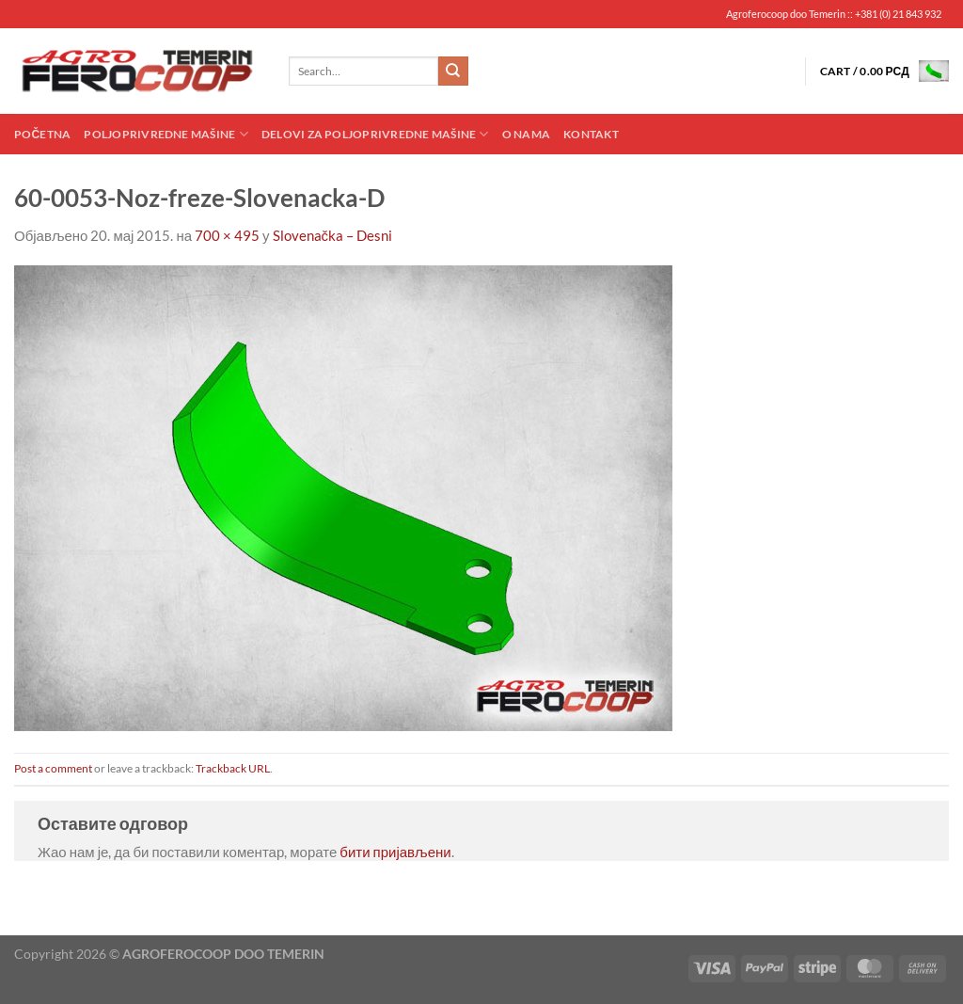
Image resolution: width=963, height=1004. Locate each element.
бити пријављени (394, 851)
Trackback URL (233, 768)
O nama (526, 134)
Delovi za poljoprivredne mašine (375, 134)
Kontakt (591, 134)
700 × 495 (227, 235)
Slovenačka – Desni (333, 235)
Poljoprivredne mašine (165, 134)
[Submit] (453, 71)
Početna (42, 134)
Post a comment (53, 768)
